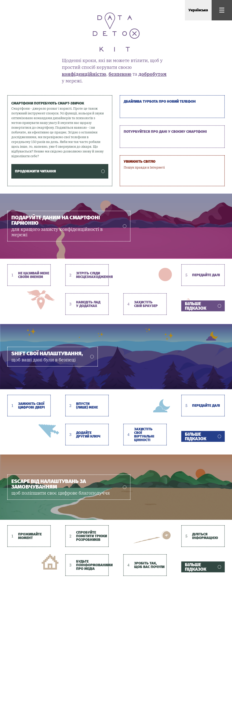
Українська (198, 10)
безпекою (120, 74)
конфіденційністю (84, 74)
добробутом (152, 74)
